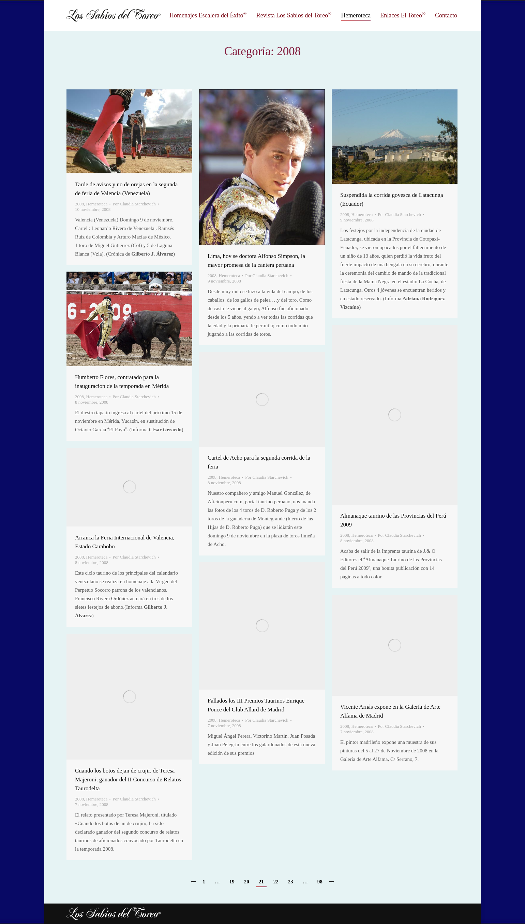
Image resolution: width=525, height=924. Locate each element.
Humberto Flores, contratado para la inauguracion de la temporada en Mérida (122, 381)
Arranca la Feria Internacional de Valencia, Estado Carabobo (124, 542)
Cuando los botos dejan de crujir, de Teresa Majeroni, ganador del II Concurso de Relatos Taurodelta (128, 779)
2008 (79, 203)
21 (261, 881)
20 (246, 881)
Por (133, 203)
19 (232, 881)
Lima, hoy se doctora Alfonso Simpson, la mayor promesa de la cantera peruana (256, 260)
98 (319, 881)
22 (276, 881)
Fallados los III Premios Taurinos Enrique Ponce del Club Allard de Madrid (256, 705)
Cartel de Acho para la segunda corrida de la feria (259, 462)
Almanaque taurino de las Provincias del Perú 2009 (393, 520)
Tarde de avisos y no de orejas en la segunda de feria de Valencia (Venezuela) (126, 189)
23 (290, 881)
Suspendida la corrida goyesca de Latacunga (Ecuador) (391, 199)
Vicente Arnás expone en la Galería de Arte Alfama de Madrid (390, 711)
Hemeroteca (97, 203)
